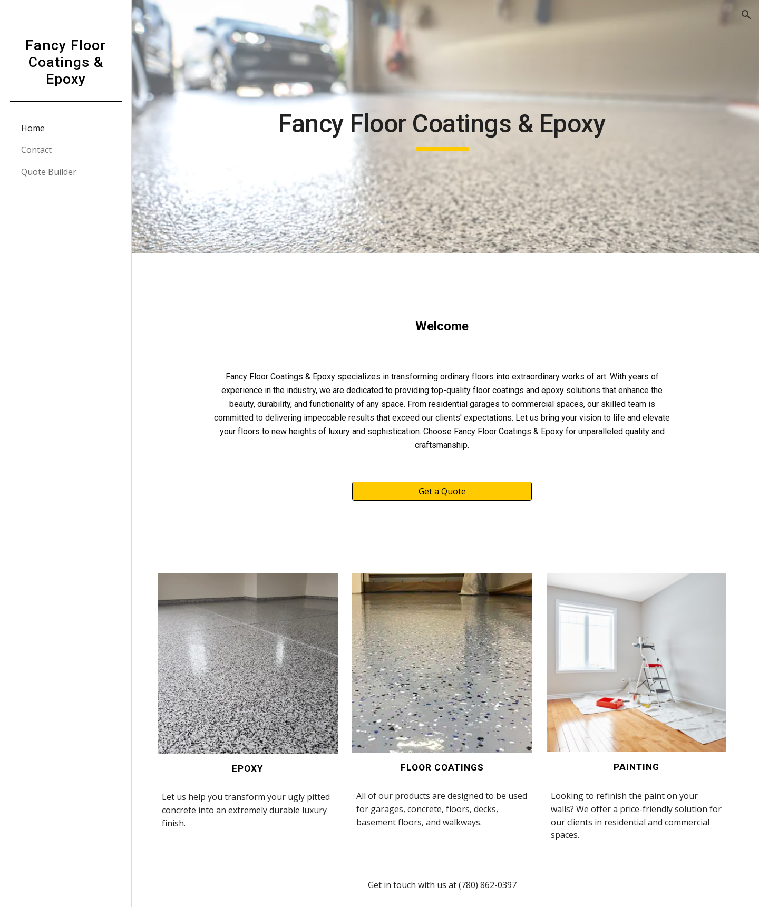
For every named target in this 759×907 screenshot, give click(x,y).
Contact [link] (36, 149)
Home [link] (33, 128)
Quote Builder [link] (48, 172)
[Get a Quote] (445, 491)
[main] (445, 126)
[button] (746, 14)
